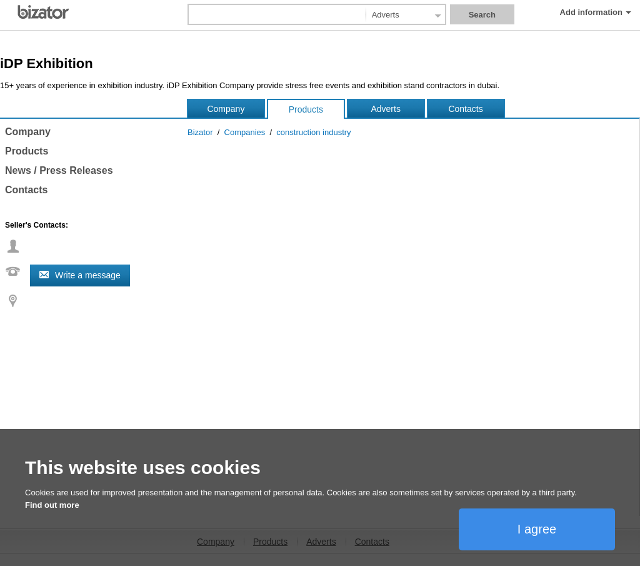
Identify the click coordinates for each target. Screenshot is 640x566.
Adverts (385, 109)
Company (225, 109)
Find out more (52, 505)
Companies (245, 132)
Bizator (200, 132)
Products (306, 109)
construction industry (313, 132)
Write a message (88, 275)
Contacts (465, 109)
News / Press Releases (59, 170)
